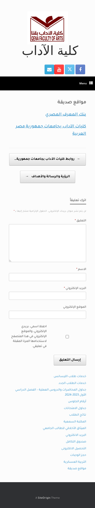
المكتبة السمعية (75, 422)
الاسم (81, 269)
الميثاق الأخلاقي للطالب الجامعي (64, 428)
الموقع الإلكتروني (74, 307)
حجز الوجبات (78, 455)
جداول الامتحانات (75, 408)
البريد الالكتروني (76, 435)
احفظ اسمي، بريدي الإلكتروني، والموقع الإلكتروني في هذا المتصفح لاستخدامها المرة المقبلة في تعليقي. (29, 336)
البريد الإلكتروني (75, 288)
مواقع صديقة (77, 469)
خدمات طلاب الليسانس (70, 376)
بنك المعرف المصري (65, 114)
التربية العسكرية (75, 462)
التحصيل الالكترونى (73, 449)
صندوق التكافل (76, 442)
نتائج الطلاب (77, 415)
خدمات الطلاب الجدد (72, 383)
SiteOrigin (44, 498)
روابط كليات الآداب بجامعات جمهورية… (47, 159)
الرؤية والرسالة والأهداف (47, 177)
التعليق (80, 221)
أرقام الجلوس (77, 401)
